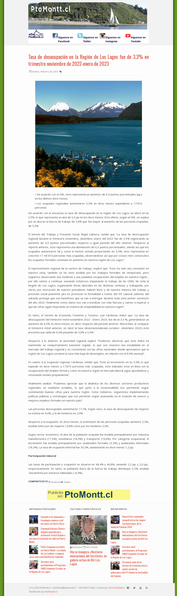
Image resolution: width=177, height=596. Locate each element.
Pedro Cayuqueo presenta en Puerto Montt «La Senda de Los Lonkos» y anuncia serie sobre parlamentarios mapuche (47, 552)
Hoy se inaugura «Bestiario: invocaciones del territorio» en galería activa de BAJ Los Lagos (88, 557)
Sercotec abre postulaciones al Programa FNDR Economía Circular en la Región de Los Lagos (47, 566)
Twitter (66, 482)
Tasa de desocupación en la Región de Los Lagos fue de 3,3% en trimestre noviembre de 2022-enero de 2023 (88, 60)
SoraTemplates (116, 587)
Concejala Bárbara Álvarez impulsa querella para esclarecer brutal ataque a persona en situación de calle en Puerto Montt (47, 535)
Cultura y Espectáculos (85, 509)
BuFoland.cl (51, 591)
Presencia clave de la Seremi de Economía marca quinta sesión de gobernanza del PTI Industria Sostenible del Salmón (129, 569)
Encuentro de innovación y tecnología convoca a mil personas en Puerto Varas (52, 520)
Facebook (55, 482)
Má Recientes (119, 509)
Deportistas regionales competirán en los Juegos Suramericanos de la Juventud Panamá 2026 (128, 522)
